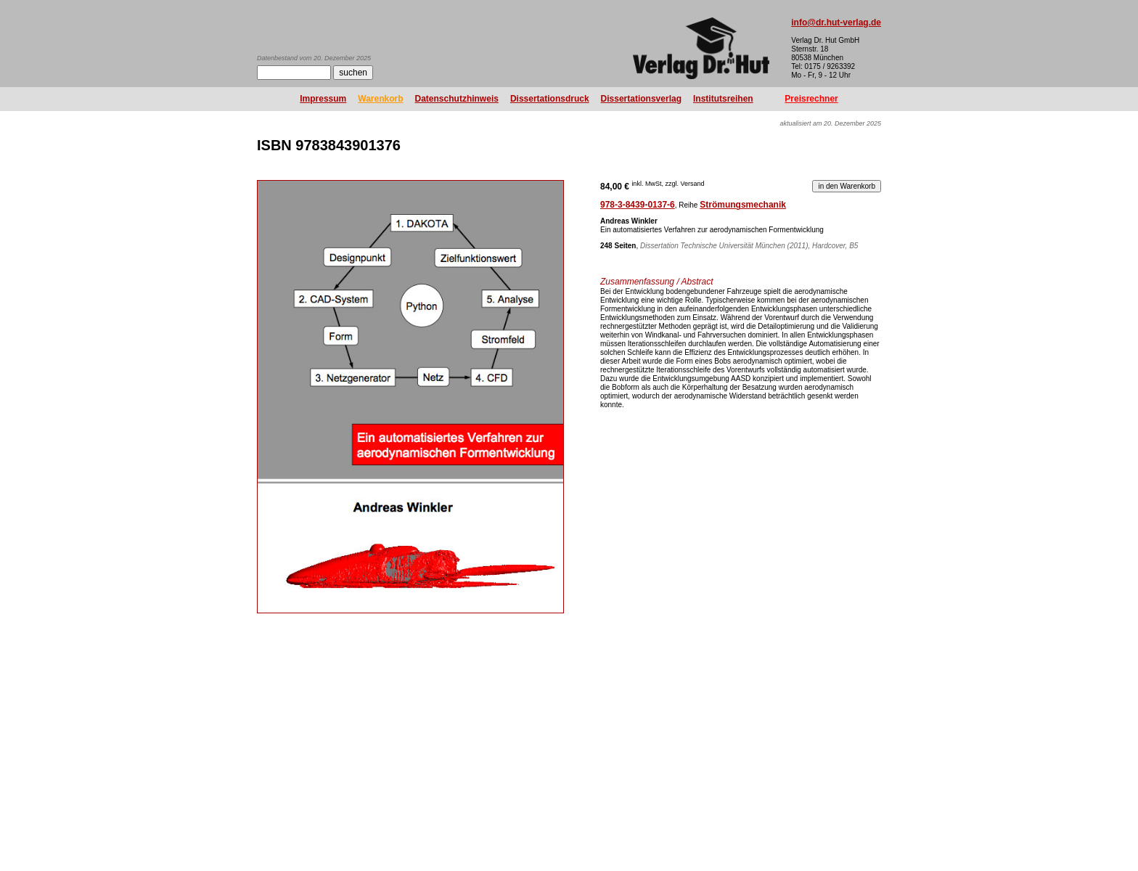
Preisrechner (811, 99)
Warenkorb (380, 99)
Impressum (323, 99)
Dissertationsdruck (549, 99)
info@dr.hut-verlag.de (836, 22)
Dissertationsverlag (641, 99)
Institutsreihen (723, 99)
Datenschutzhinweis (457, 99)
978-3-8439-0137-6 (637, 205)
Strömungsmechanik (743, 205)
